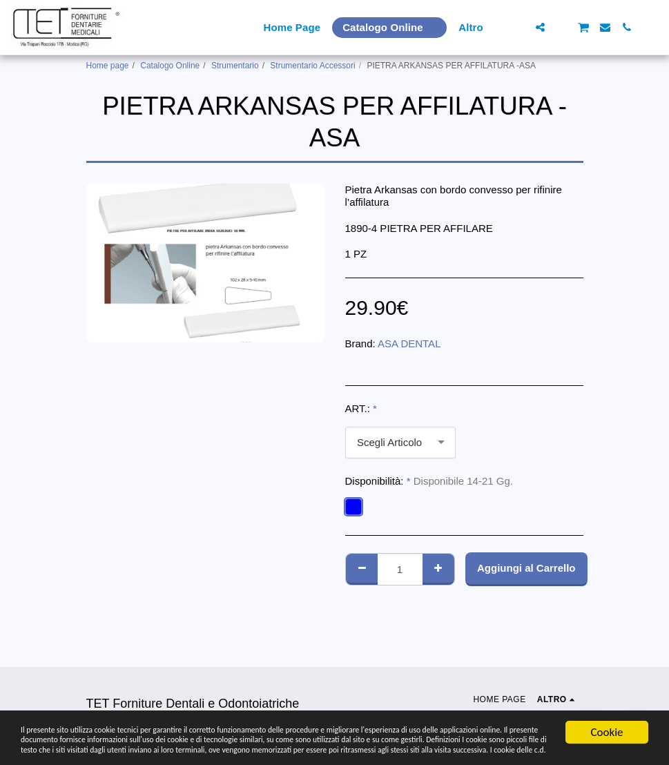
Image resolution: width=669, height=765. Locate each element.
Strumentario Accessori (312, 65)
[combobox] (400, 442)
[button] (519, 27)
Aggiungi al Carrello (526, 568)
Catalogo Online (170, 65)
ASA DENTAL (409, 343)
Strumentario (235, 65)
